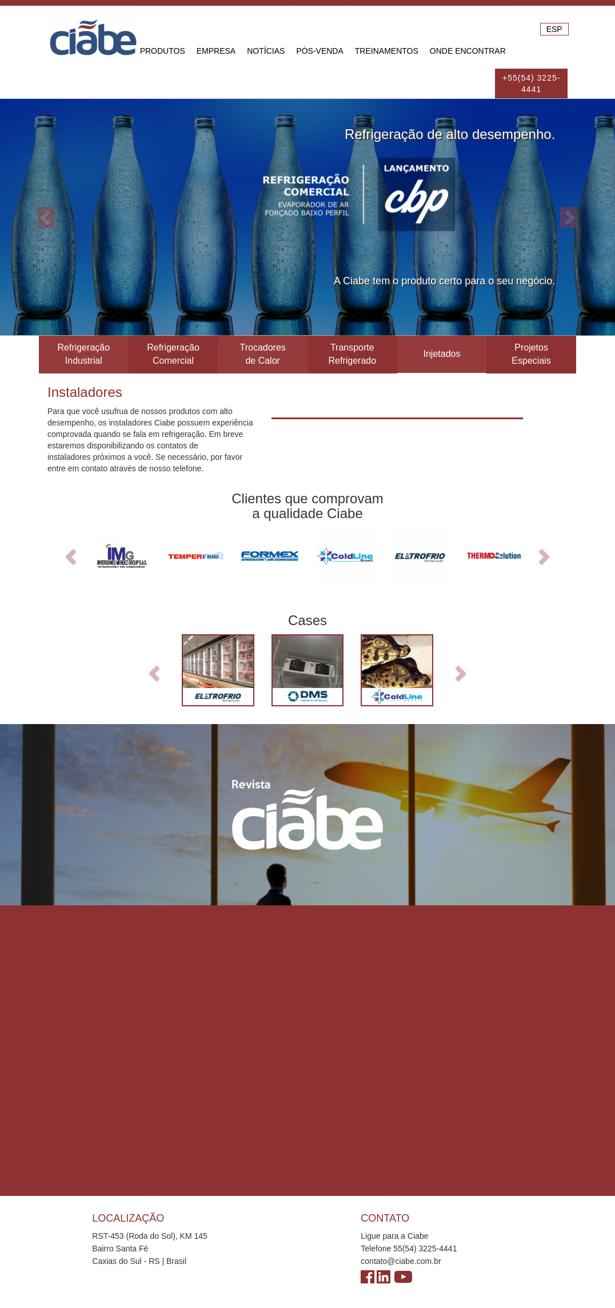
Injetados (441, 354)
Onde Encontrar (468, 50)
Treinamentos (386, 50)
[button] (46, 217)
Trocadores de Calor (262, 354)
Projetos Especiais (531, 354)
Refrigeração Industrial (84, 354)
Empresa (216, 50)
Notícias (266, 50)
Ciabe (93, 37)
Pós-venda (319, 50)
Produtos (162, 50)
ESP (554, 29)
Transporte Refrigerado (352, 354)
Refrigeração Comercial (173, 354)
